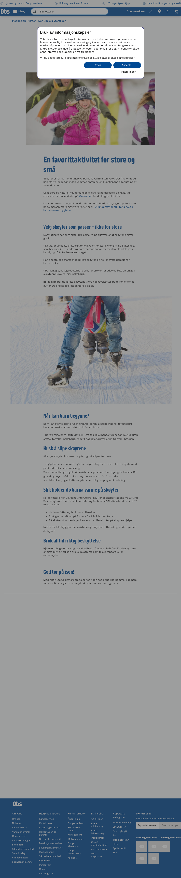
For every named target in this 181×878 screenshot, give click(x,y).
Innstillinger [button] (128, 71)
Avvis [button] (98, 65)
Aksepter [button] (127, 65)
